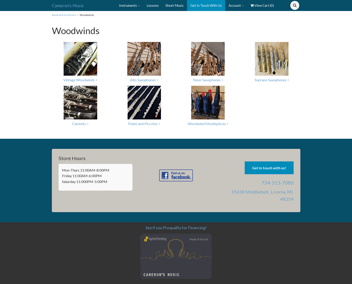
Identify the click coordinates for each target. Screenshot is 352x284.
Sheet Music (174, 5)
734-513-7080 (277, 183)
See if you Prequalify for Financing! (176, 227)
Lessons (153, 5)
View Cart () (262, 5)
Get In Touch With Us (206, 5)
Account (236, 5)
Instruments (129, 5)
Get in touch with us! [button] (269, 168)
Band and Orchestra (64, 15)
